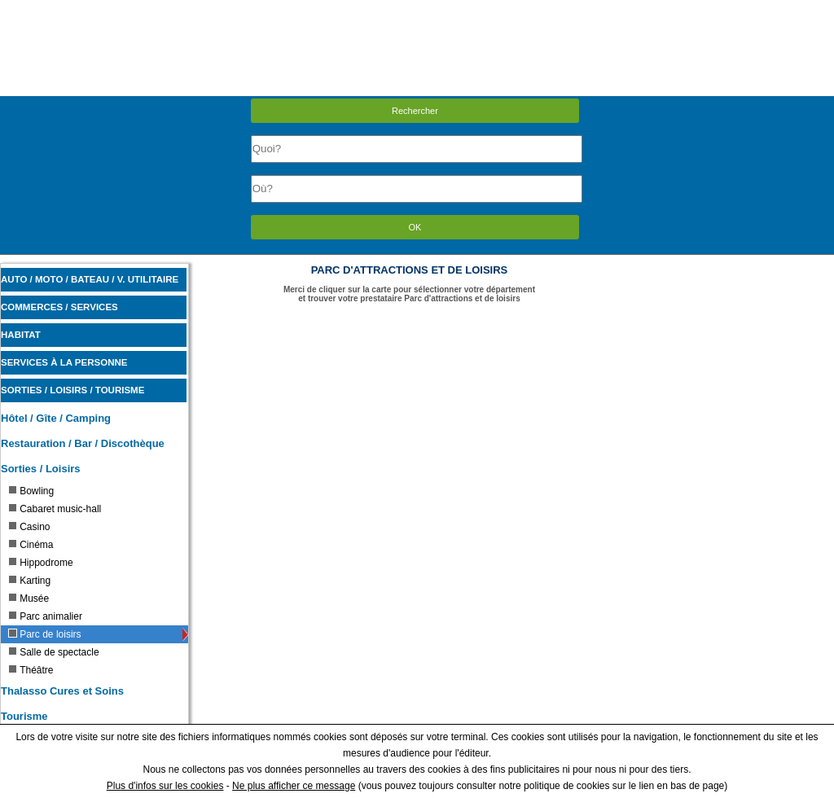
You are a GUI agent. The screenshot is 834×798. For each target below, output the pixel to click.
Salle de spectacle (53, 652)
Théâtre (30, 670)
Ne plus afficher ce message (293, 785)
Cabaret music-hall (54, 509)
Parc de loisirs (44, 634)
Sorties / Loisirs (41, 469)
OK (415, 227)
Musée (28, 598)
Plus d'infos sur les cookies (165, 785)
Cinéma (30, 544)
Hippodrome (40, 562)
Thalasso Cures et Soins (62, 691)
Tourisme (24, 716)
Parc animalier (45, 616)
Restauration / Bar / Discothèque (83, 443)
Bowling (31, 491)
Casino (29, 527)
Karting (29, 580)
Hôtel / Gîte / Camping (56, 418)
